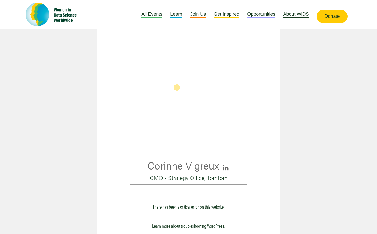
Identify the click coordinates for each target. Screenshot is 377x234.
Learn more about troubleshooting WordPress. (188, 225)
